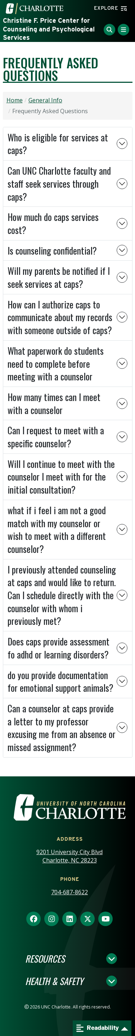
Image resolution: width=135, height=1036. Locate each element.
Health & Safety (54, 981)
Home (14, 100)
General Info (45, 100)
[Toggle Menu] (123, 29)
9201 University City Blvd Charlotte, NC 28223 (69, 856)
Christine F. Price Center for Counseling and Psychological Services (49, 29)
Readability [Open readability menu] (97, 1028)
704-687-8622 (69, 892)
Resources (45, 958)
